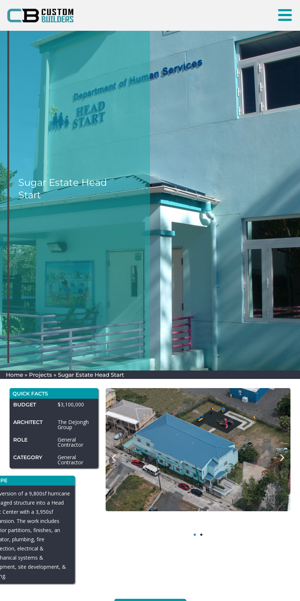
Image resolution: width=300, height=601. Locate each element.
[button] (116, 457)
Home (14, 374)
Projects (40, 374)
